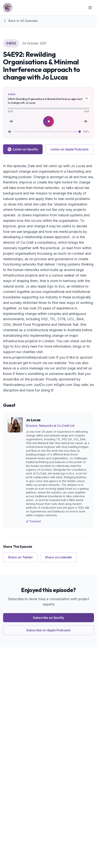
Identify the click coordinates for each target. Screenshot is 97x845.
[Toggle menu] (90, 7)
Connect (33, 521)
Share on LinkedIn (58, 557)
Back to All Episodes (20, 21)
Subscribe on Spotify (48, 618)
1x (86, 98)
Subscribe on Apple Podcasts (48, 630)
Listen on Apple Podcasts (70, 149)
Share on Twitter (20, 557)
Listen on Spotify (23, 149)
